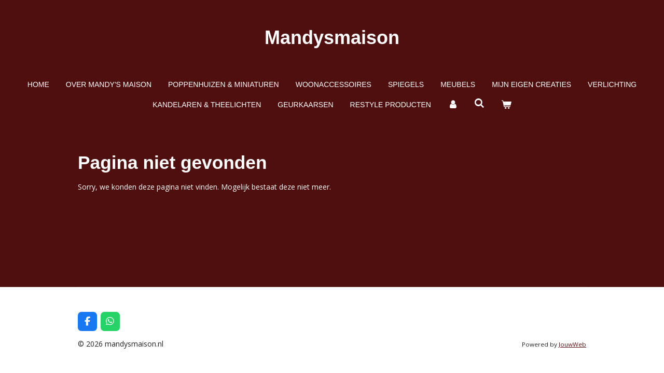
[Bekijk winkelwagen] (506, 104)
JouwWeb (572, 344)
